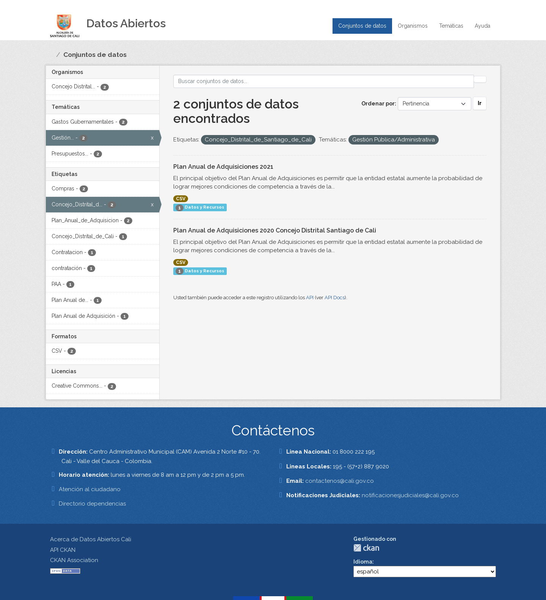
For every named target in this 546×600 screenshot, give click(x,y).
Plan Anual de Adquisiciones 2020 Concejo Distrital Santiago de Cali (274, 230)
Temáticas (451, 26)
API (310, 297)
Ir (480, 103)
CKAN (366, 548)
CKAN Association (74, 560)
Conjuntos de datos (362, 26)
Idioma (362, 562)
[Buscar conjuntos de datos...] (323, 81)
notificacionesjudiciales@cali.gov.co (410, 495)
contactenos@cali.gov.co (339, 480)
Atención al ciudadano (90, 489)
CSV (180, 198)
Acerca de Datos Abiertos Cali (90, 539)
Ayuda (482, 26)
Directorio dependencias (92, 503)
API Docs (335, 297)
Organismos (413, 26)
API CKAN (62, 550)
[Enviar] (480, 79)
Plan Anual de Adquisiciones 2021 (223, 166)
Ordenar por (378, 104)
